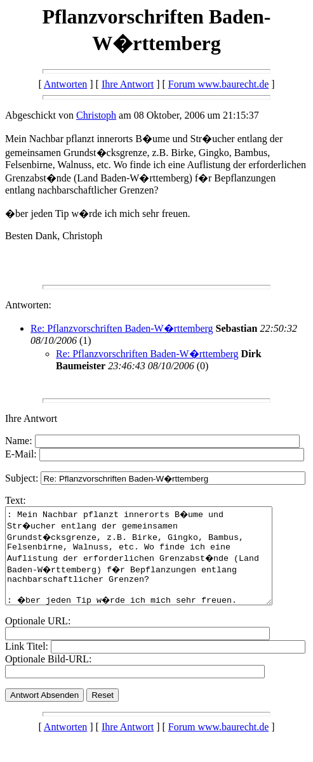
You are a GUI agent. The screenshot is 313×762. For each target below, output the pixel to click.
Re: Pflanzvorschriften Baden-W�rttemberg (121, 328)
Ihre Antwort (128, 84)
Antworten (65, 84)
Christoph (96, 115)
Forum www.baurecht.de (218, 84)
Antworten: (28, 304)
